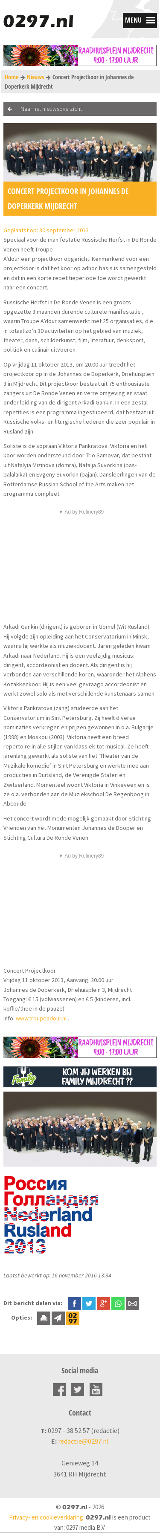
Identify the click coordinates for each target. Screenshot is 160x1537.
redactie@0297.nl (83, 1441)
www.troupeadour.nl (41, 1018)
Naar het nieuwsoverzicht (51, 109)
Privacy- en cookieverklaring (46, 1517)
